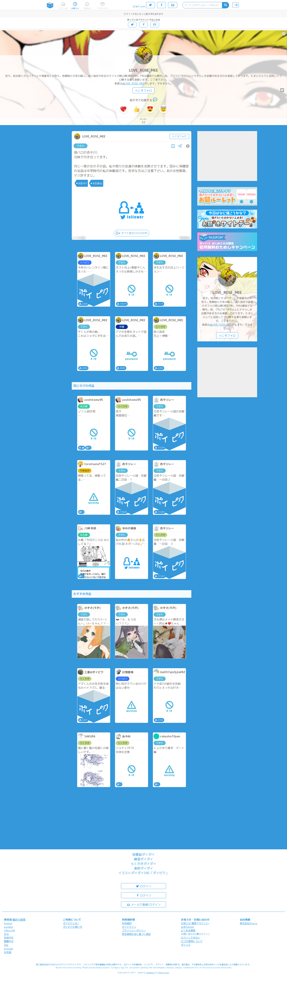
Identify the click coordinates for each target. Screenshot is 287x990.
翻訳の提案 (19, 919)
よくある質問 (188, 930)
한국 (6, 934)
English (8, 923)
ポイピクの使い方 (72, 927)
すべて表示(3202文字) (131, 233)
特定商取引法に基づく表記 (136, 934)
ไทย (6, 945)
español (8, 927)
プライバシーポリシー (134, 930)
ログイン (143, 885)
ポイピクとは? (71, 923)
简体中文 (9, 937)
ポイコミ (186, 945)
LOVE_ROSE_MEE (143, 70)
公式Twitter (187, 927)
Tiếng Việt (9, 930)
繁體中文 (9, 941)
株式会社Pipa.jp (248, 923)
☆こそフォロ (143, 90)
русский (8, 948)
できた (81, 146)
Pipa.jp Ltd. (163, 972)
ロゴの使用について (191, 941)
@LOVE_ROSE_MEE (133, 83)
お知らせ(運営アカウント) (195, 923)
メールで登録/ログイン (143, 904)
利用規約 (127, 923)
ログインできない (190, 937)
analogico (150, 972)
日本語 (7, 952)
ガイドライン (129, 927)
